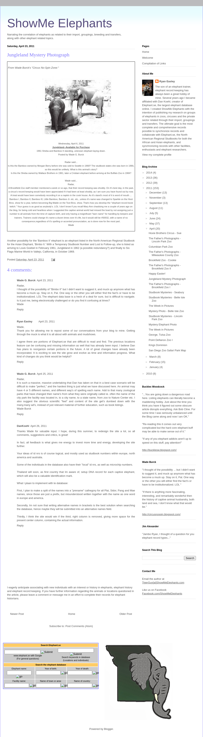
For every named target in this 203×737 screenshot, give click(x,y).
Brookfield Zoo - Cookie (162, 260)
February (155, 362)
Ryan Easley (24, 321)
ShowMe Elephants (59, 23)
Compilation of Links (154, 63)
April (152, 228)
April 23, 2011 (45, 280)
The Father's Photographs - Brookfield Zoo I (165, 285)
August (153, 208)
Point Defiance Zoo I (161, 340)
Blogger (108, 728)
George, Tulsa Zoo (160, 334)
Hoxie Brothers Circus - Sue (165, 233)
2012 (149, 182)
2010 (149, 373)
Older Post (126, 613)
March (153, 356)
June (152, 218)
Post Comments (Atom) (79, 626)
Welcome (147, 57)
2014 (149, 172)
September (156, 202)
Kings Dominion (158, 345)
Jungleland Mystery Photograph (38, 54)
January (154, 367)
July (152, 213)
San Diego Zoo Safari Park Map (167, 350)
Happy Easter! (157, 273)
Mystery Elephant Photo (163, 324)
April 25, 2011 (45, 373)
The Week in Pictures (161, 305)
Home (71, 613)
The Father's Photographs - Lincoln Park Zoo (165, 240)
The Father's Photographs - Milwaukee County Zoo (165, 253)
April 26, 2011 (38, 425)
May (152, 223)
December (155, 192)
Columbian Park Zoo (161, 246)
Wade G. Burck (26, 280)
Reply (20, 309)
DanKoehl (23, 425)
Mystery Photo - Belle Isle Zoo (166, 311)
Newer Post (17, 613)
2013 (149, 177)
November (155, 197)
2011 (149, 188)
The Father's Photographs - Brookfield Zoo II (165, 267)
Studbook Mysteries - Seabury (166, 292)
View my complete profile (156, 154)
